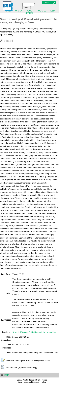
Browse (46, 2)
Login (53, 2)
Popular (18, 11)
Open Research (24, 382)
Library (32, 380)
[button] (3, 360)
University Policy (39, 382)
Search (29, 13)
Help (52, 11)
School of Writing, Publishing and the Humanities (34, 332)
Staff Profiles (41, 380)
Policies (41, 11)
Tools (5, 375)
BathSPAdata (22, 380)
